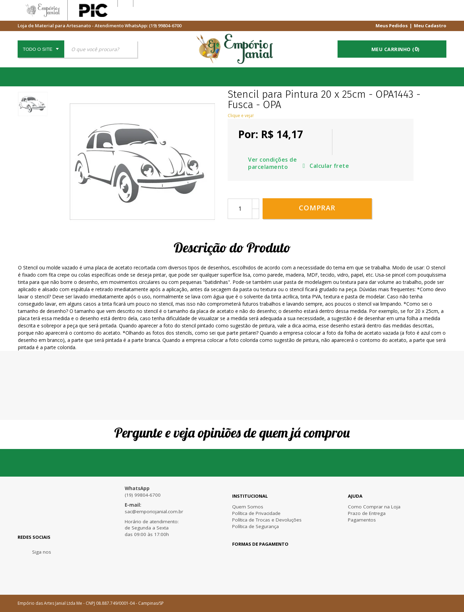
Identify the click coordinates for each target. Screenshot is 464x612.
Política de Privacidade (256, 513)
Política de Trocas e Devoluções (267, 520)
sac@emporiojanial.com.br (154, 511)
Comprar (317, 195)
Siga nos (41, 552)
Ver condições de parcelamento (374, 136)
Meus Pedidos (392, 25)
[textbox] (100, 49)
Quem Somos (247, 507)
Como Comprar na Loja (374, 507)
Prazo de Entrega (367, 513)
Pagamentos (362, 520)
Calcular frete (362, 155)
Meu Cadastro (430, 25)
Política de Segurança (255, 526)
